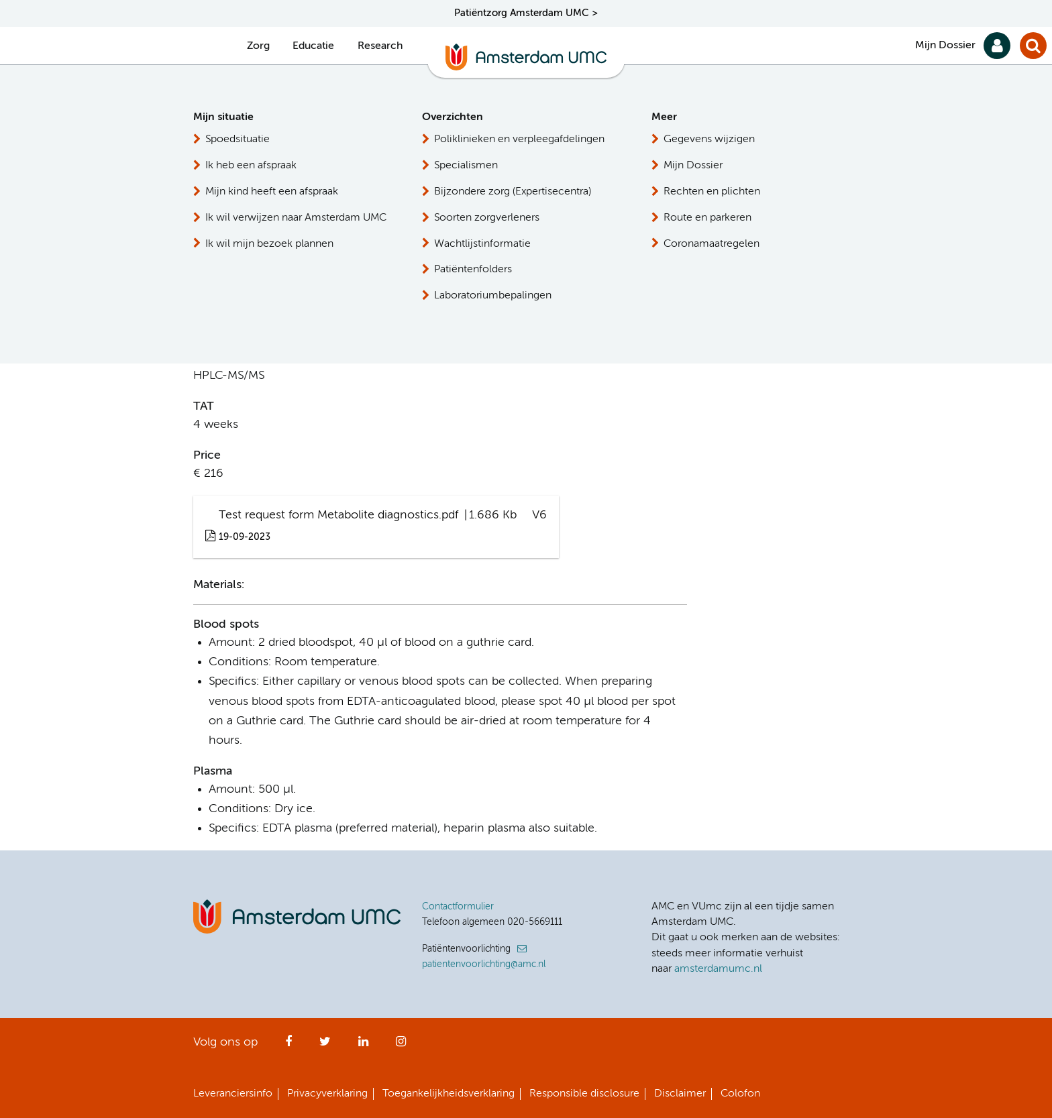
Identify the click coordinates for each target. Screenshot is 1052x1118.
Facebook (288, 1045)
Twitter (325, 1045)
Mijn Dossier (945, 45)
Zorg (258, 46)
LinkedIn (363, 1045)
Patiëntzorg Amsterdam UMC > (526, 13)
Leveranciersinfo (232, 1093)
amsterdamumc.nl (718, 969)
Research (380, 46)
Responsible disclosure (584, 1093)
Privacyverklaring (327, 1093)
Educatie (313, 46)
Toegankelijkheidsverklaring (448, 1093)
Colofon (740, 1093)
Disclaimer (680, 1093)
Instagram (401, 1045)
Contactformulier (458, 906)
